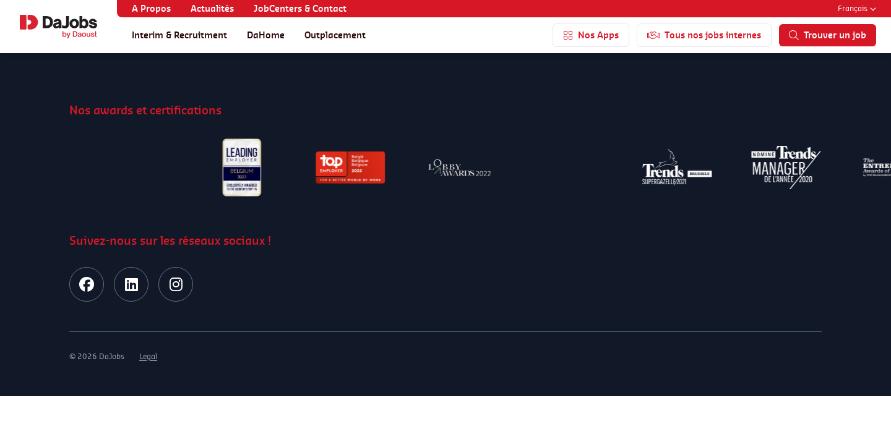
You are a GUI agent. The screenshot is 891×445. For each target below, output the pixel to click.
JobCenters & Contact (300, 8)
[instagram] (175, 284)
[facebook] (86, 284)
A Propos (151, 8)
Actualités (212, 8)
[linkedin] (131, 284)
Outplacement (335, 35)
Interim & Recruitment (179, 35)
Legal (148, 356)
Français (857, 8)
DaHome (266, 35)
